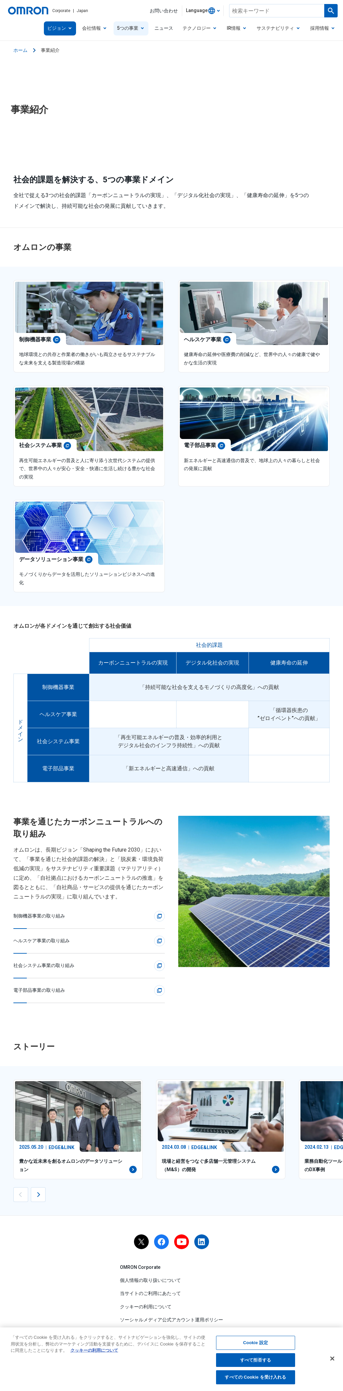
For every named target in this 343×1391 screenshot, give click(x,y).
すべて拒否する (255, 1360)
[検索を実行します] (331, 10)
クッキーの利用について (146, 1306)
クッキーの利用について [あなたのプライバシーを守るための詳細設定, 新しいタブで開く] (94, 1350)
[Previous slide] (20, 1194)
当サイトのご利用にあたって (150, 1293)
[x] (141, 1241)
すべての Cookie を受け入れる (255, 1377)
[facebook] (161, 1241)
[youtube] (181, 1241)
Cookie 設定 (255, 1342)
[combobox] (203, 10)
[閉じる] (332, 1359)
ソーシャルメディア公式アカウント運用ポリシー (171, 1319)
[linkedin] (201, 1241)
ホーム (20, 50)
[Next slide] (38, 1194)
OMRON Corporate (140, 1267)
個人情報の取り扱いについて (150, 1280)
